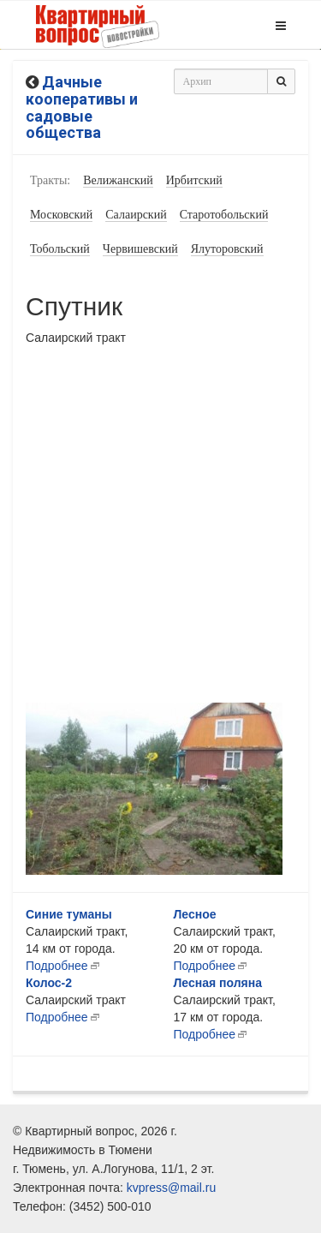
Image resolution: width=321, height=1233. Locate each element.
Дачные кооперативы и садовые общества (82, 107)
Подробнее (57, 966)
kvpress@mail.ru (171, 1187)
